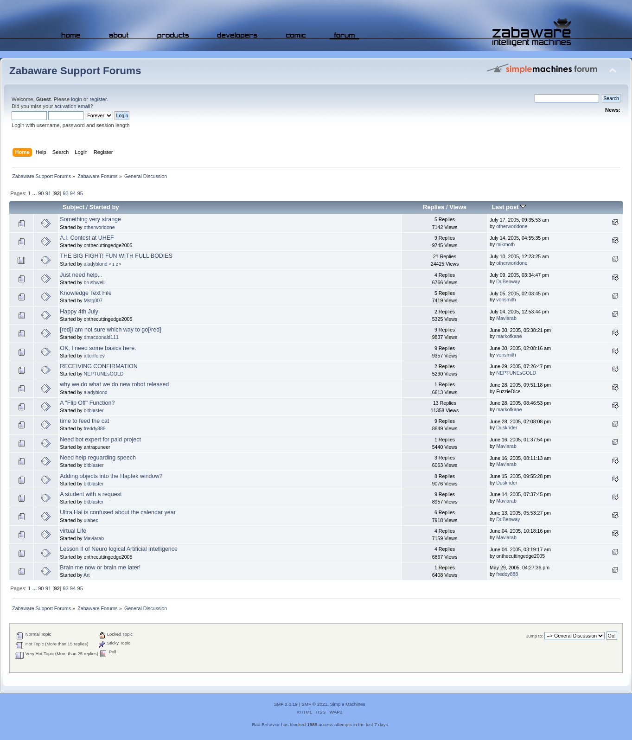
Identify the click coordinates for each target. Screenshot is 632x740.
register (98, 99)
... (35, 193)
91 (48, 193)
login (76, 99)
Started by (104, 207)
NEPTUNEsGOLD (104, 373)
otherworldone (99, 227)
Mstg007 (93, 300)
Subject (73, 207)
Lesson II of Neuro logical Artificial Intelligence (119, 549)
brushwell (94, 282)
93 (65, 193)
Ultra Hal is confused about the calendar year (118, 512)
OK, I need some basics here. (98, 348)
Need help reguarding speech (98, 457)
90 (41, 193)
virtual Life (73, 531)
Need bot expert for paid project (100, 439)
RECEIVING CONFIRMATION (98, 366)
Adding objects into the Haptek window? (111, 476)
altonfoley (94, 355)
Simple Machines (347, 704)
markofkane (509, 336)
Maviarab (506, 318)
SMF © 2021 (314, 704)
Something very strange (90, 219)
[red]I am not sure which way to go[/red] (110, 329)
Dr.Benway (508, 281)
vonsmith (506, 299)
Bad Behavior (266, 724)
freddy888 (95, 428)
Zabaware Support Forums (75, 71)
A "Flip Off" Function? (87, 403)
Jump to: (534, 635)
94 (73, 193)
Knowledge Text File (85, 293)
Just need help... (81, 275)
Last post (509, 207)
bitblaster (94, 410)
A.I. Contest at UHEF (87, 238)
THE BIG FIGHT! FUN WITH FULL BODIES (116, 256)
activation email (72, 106)
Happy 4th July (79, 311)
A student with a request (90, 494)
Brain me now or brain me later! (100, 567)
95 (80, 193)
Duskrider (506, 427)
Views (457, 207)
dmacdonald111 (101, 337)
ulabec (91, 520)
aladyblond (96, 264)
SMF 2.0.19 (286, 704)
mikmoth (505, 244)
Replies (433, 207)
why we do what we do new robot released (114, 384)
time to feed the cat (84, 421)
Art (86, 575)
